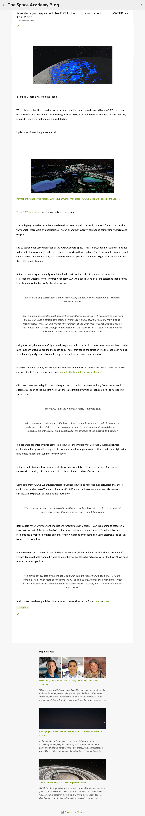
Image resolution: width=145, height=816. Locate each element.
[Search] (141, 5)
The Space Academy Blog (33, 4)
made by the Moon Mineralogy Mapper (80, 372)
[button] (18, 26)
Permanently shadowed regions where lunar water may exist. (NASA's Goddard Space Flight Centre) (68, 198)
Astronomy (23, 608)
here (97, 601)
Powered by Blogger (72, 812)
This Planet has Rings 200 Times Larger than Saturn (62, 783)
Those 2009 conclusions (28, 212)
